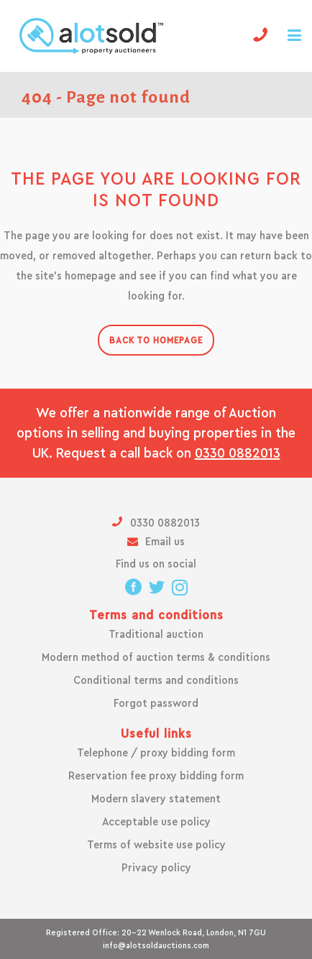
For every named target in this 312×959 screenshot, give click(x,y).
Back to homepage (156, 340)
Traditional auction (156, 634)
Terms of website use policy (156, 845)
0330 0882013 (237, 453)
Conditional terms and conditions (156, 680)
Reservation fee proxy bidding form (156, 776)
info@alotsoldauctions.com (156, 945)
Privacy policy (156, 868)
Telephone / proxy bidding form (156, 753)
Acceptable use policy (156, 822)
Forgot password (156, 703)
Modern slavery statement (156, 799)
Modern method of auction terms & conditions (156, 657)
